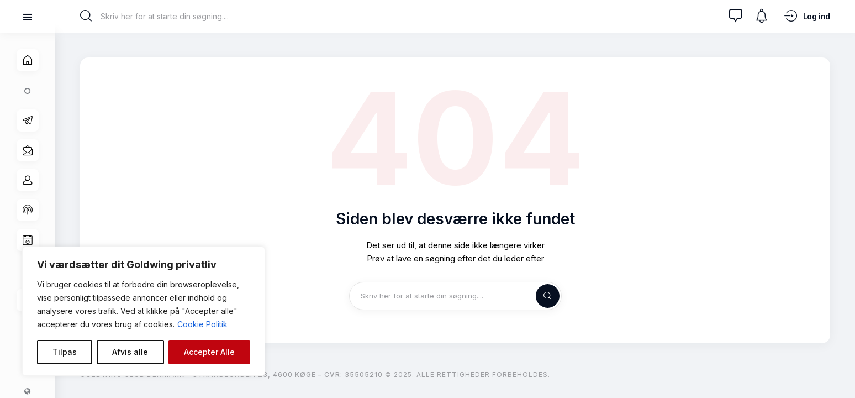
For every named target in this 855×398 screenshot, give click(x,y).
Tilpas (64, 352)
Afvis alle (130, 352)
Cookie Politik (202, 324)
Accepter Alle (209, 352)
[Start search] (86, 16)
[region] (143, 311)
